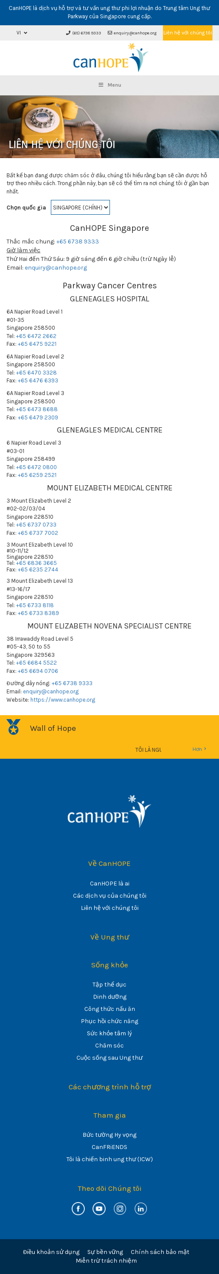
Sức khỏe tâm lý (109, 1033)
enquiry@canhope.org (132, 33)
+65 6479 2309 (38, 417)
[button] (22, 32)
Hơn (199, 749)
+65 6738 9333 (77, 241)
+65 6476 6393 (38, 380)
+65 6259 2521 (37, 475)
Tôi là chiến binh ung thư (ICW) (109, 1159)
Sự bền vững (105, 1252)
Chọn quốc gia (26, 207)
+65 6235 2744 (38, 569)
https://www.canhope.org (62, 699)
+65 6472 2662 (36, 336)
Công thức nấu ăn (109, 1009)
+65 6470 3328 (36, 372)
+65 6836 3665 (36, 563)
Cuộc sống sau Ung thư (109, 1057)
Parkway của (83, 16)
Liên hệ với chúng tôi (187, 33)
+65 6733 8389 (38, 613)
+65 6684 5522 (36, 662)
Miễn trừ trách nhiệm (106, 1260)
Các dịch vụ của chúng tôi (109, 895)
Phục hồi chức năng (109, 1021)
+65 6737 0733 (36, 524)
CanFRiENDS (109, 1147)
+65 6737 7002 (38, 533)
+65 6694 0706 (38, 671)
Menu (109, 85)
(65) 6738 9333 (83, 33)
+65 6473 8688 (37, 409)
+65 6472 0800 (36, 467)
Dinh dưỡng (109, 996)
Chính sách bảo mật (160, 1252)
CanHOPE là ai (109, 883)
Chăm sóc (109, 1045)
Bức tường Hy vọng (109, 1135)
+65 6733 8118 (35, 605)
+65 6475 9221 (37, 344)
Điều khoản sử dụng (51, 1252)
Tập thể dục (109, 984)
